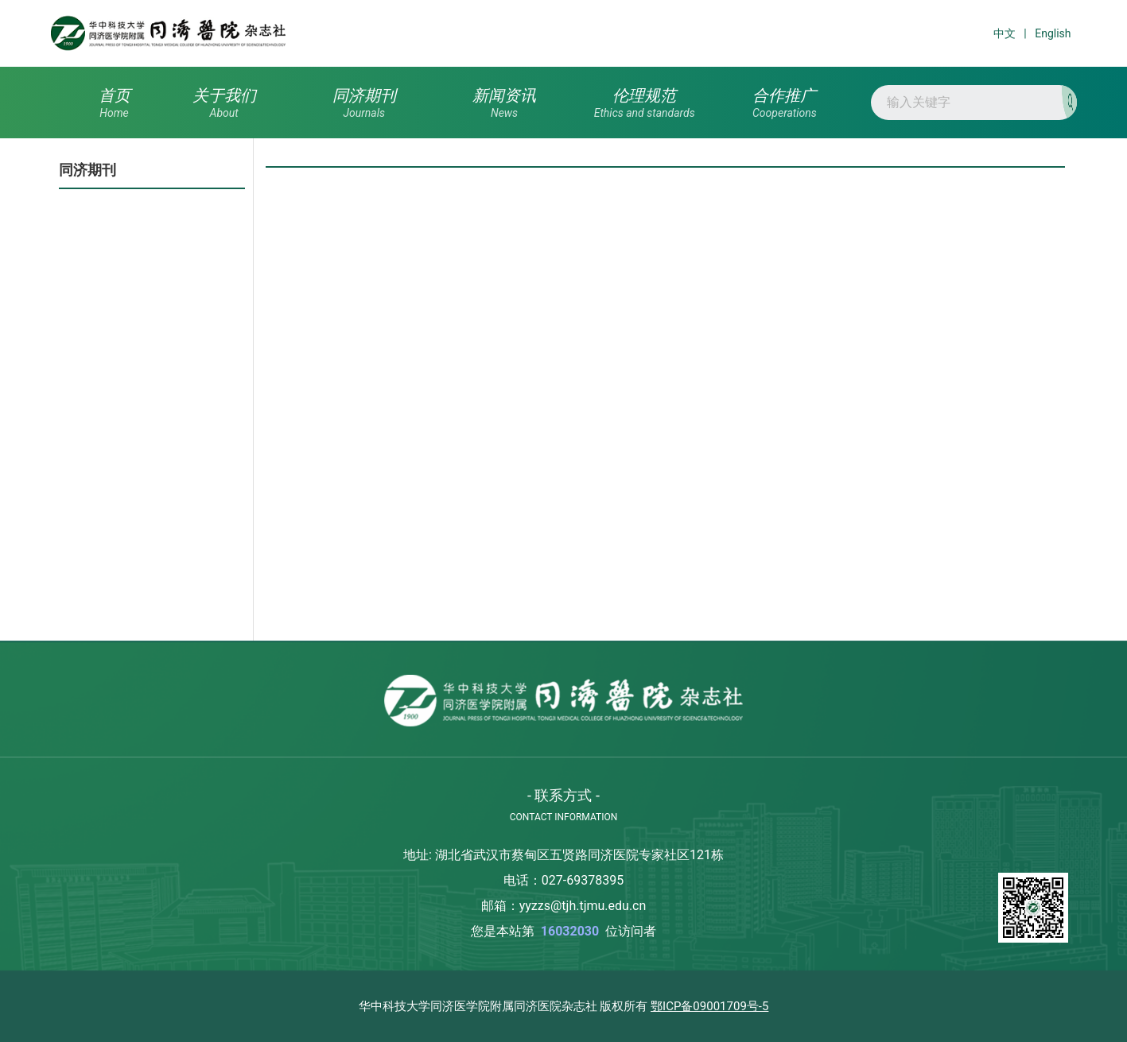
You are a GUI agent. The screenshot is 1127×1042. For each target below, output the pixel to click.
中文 (1004, 33)
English (1053, 33)
